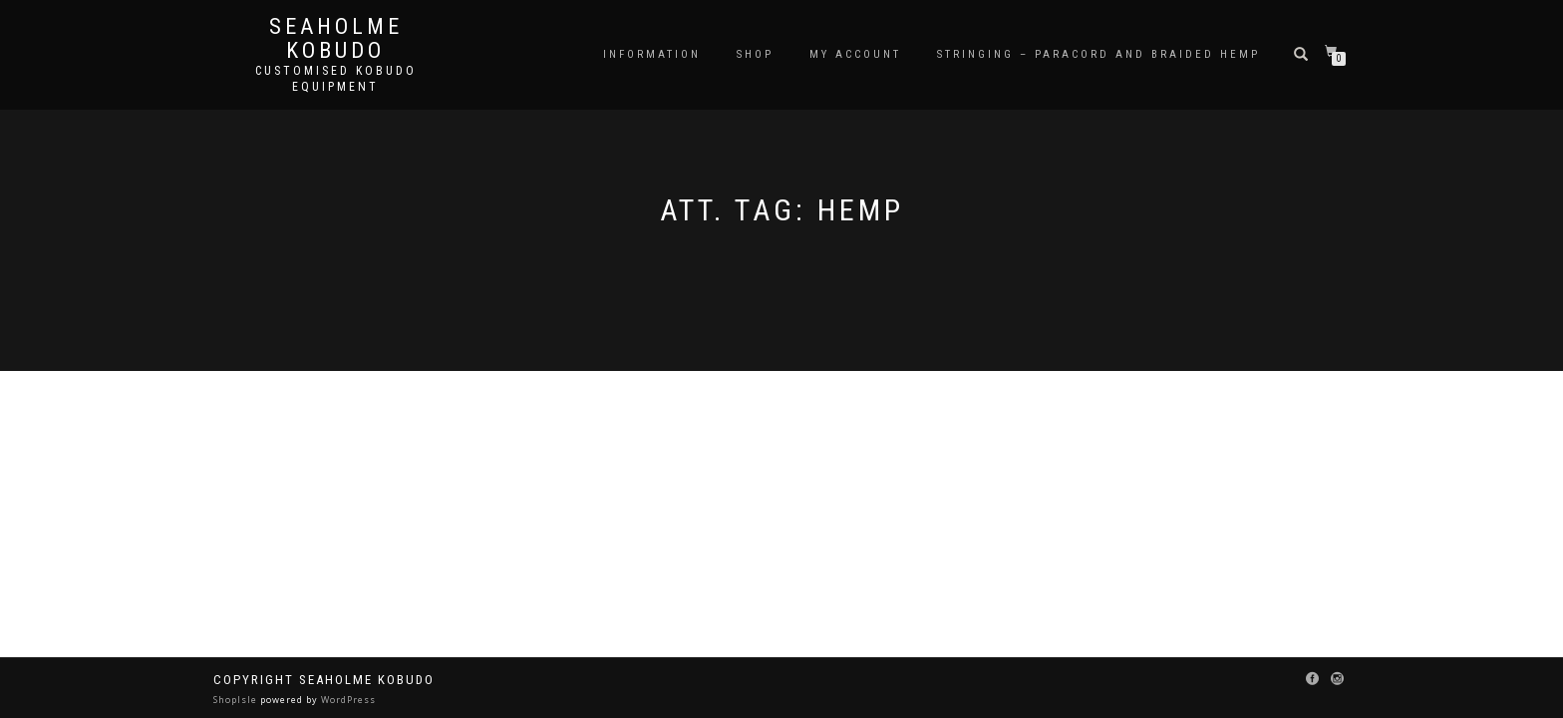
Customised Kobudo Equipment (336, 79)
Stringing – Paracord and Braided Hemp (1098, 54)
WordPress (347, 699)
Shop (755, 54)
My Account (855, 54)
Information (652, 54)
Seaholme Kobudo (336, 39)
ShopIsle (236, 699)
